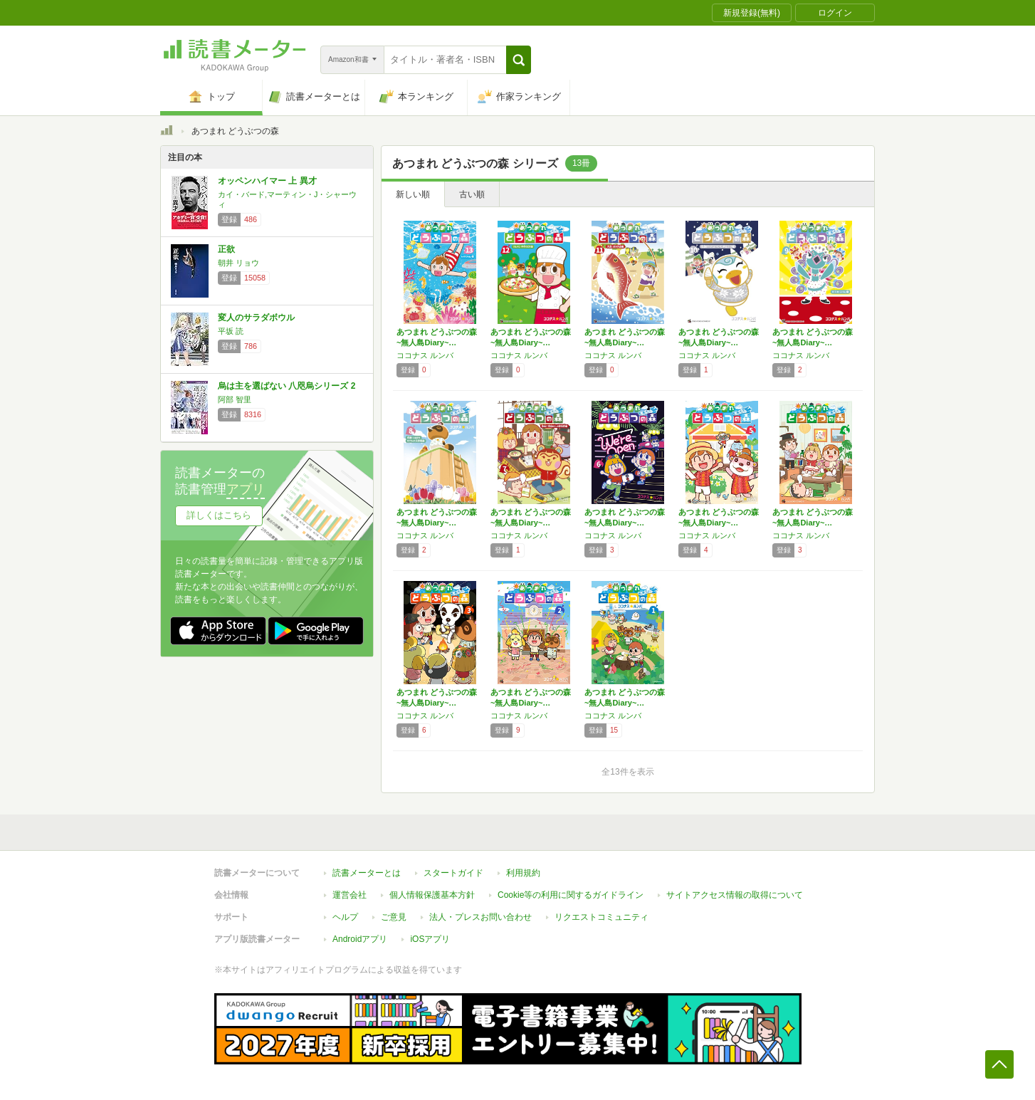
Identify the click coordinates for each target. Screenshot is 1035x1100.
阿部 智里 (234, 399)
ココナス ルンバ (424, 355)
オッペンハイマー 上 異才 (267, 181)
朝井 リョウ (238, 262)
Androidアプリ (359, 939)
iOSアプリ (430, 939)
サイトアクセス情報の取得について (734, 895)
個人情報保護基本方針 (432, 895)
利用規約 (523, 873)
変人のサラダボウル (256, 318)
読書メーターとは (366, 873)
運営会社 (349, 895)
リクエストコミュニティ (601, 917)
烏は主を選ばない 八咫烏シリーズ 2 (286, 386)
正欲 (226, 249)
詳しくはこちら (218, 515)
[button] (518, 60)
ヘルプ (345, 917)
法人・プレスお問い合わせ (480, 917)
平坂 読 (230, 331)
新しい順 (413, 194)
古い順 (472, 194)
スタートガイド (453, 873)
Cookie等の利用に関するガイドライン (570, 895)
